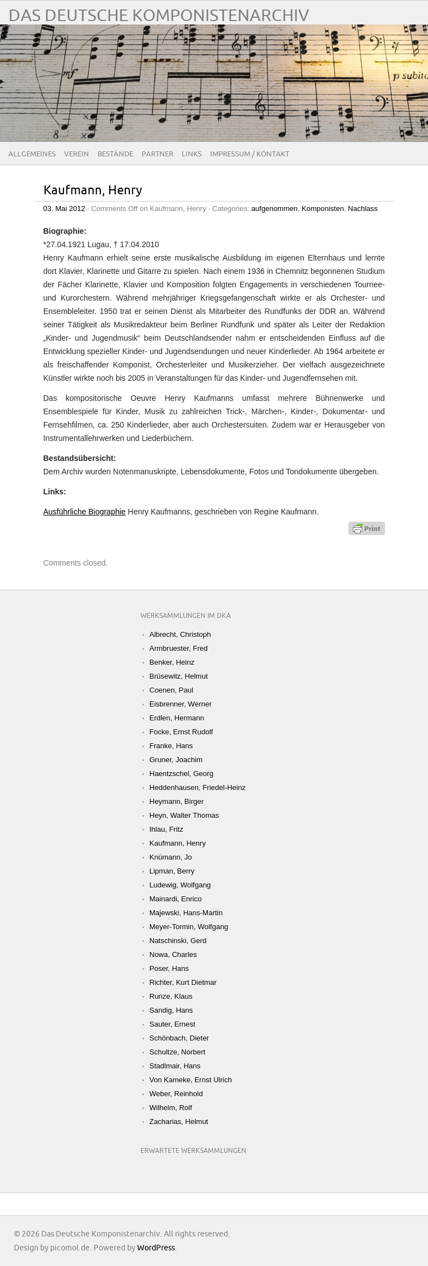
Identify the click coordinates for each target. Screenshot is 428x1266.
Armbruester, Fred (178, 648)
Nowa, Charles (173, 954)
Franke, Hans (171, 746)
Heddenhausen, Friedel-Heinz (197, 787)
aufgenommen (274, 208)
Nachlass (362, 208)
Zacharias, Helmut (178, 1121)
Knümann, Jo (170, 857)
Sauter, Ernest (172, 1024)
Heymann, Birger (176, 801)
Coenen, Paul (171, 690)
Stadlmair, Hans (175, 1066)
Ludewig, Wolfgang (180, 885)
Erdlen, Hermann (176, 718)
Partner (157, 154)
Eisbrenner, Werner (180, 704)
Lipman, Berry (171, 871)
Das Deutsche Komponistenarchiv (158, 15)
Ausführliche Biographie (84, 511)
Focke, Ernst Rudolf (181, 732)
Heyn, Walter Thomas (184, 815)
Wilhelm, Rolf (170, 1107)
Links (192, 154)
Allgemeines (32, 154)
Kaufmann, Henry (92, 190)
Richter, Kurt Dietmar (183, 982)
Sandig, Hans (171, 1010)
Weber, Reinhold (176, 1094)
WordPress (156, 1248)
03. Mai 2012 (64, 208)
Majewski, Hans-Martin (185, 913)
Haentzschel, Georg (181, 773)
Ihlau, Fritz (166, 829)
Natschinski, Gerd (178, 940)
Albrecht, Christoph (180, 634)
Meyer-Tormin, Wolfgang (188, 926)
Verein (76, 154)
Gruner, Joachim (175, 759)
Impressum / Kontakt (249, 154)
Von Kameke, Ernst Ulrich (190, 1080)
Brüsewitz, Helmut (178, 676)
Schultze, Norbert (177, 1052)
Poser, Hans (169, 968)
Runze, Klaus (170, 996)
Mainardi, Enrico (175, 899)
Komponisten (322, 208)
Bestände (115, 154)
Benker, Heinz (171, 662)
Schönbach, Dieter (179, 1038)
